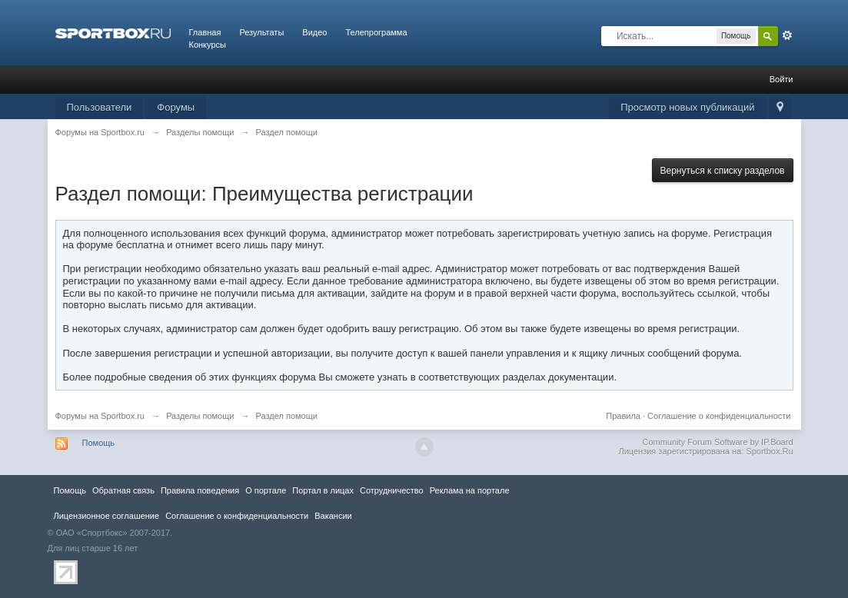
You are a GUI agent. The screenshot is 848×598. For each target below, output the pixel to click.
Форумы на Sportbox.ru (100, 415)
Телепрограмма (376, 32)
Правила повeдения (200, 490)
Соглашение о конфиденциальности (718, 415)
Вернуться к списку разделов (722, 170)
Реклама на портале (470, 490)
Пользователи (99, 107)
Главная (205, 32)
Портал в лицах (323, 490)
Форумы (176, 107)
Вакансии (332, 515)
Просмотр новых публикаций (687, 107)
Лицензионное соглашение (107, 515)
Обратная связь (123, 490)
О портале (265, 490)
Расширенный (787, 35)
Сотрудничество (392, 490)
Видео (314, 32)
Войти (781, 79)
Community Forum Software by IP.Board (717, 442)
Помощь (98, 442)
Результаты (261, 32)
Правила (623, 415)
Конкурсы (207, 44)
